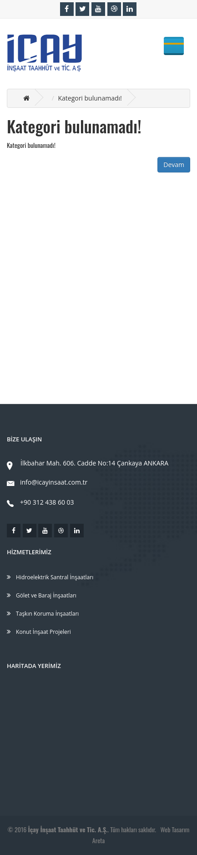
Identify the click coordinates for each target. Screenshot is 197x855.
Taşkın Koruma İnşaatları (43, 613)
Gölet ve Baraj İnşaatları (41, 595)
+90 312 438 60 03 (40, 502)
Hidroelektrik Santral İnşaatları (50, 577)
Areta (98, 840)
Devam (173, 164)
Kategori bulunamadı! (89, 98)
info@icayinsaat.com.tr (47, 482)
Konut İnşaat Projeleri (39, 632)
